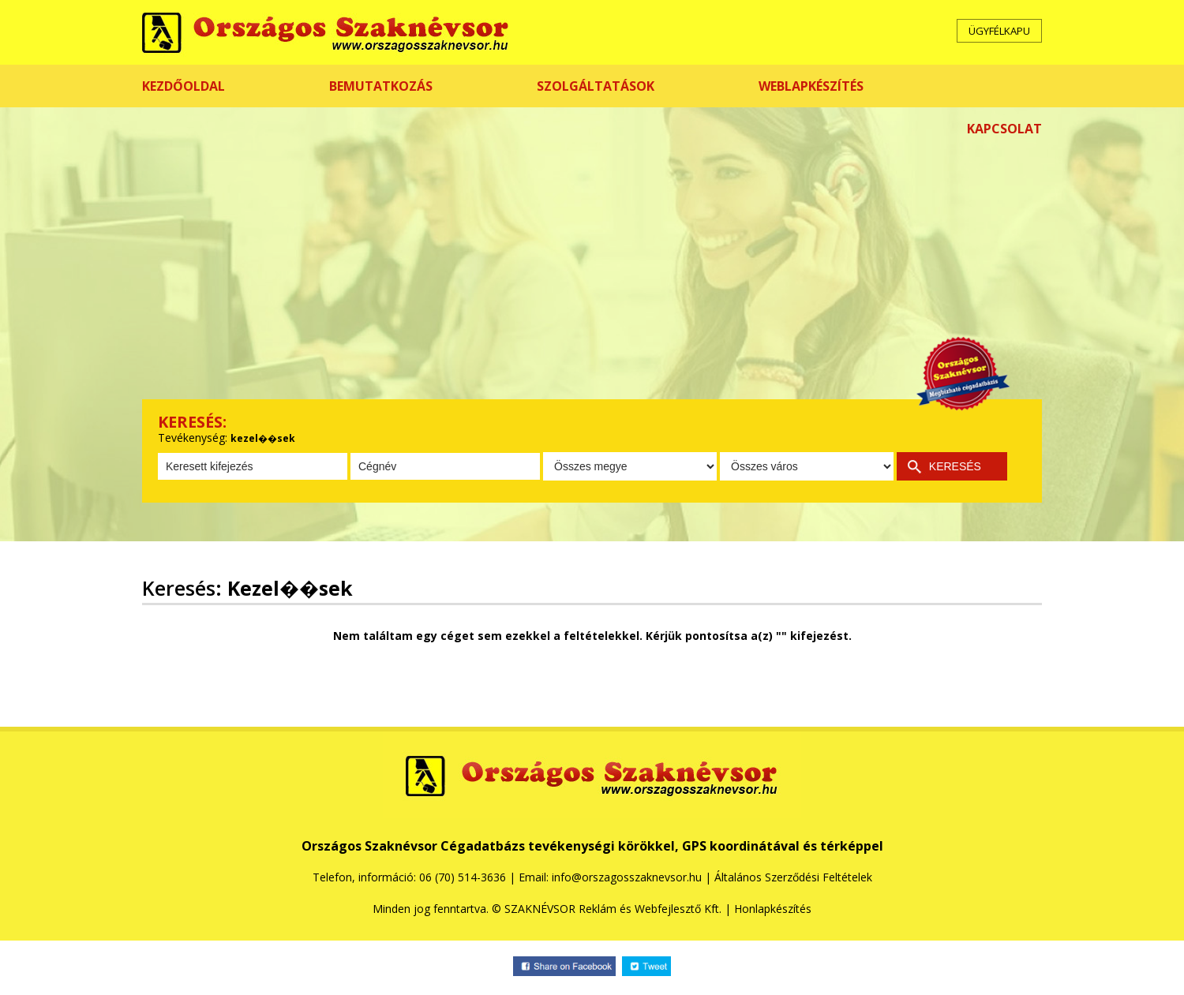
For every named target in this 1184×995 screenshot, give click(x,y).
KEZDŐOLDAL (183, 86)
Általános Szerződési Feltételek (793, 877)
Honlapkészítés (772, 908)
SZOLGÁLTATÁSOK (595, 86)
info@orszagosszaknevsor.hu (627, 877)
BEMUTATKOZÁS (381, 86)
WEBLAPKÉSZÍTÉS (811, 86)
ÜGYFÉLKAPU (999, 31)
